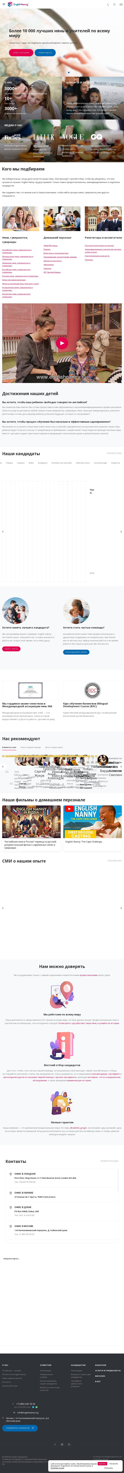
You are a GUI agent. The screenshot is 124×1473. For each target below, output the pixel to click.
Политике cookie (57, 1468)
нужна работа (45, 53)
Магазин (100, 1376)
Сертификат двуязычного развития (76, 1384)
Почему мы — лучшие (11, 1370)
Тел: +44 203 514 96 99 (24, 1182)
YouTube (69, 1444)
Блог (98, 1381)
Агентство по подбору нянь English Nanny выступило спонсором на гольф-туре (103, 908)
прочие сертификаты (66, 1077)
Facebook (55, 1444)
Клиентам (45, 1365)
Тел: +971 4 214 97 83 (24, 1215)
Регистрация (45, 1370)
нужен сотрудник (21, 53)
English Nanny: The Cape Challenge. (83, 841)
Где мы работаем (9, 1386)
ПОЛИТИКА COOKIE (100, 1459)
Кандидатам (78, 1365)
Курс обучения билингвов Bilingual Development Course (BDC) (85, 705)
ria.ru (101, 896)
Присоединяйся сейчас (76, 652)
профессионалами (89, 975)
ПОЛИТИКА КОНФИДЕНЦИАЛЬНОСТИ (107, 1457)
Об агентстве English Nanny (14, 1374)
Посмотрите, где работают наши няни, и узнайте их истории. (88, 1023)
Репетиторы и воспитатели (103, 237)
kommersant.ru (23, 896)
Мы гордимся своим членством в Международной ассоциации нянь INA (27, 705)
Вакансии (100, 1365)
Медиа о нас (13, 125)
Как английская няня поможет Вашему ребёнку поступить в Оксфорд (104, 149)
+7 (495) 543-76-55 (25, 1404)
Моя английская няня (20, 901)
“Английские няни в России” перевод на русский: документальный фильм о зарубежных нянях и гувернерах (30, 844)
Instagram (62, 1444)
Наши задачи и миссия (12, 1378)
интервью (93, 1077)
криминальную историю (79, 1080)
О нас (5, 1365)
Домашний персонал (57, 237)
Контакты (6, 1382)
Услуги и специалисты (108, 1370)
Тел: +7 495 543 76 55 (24, 1234)
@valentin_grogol (78, 1127)
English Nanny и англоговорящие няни (59, 905)
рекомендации (99, 1073)
